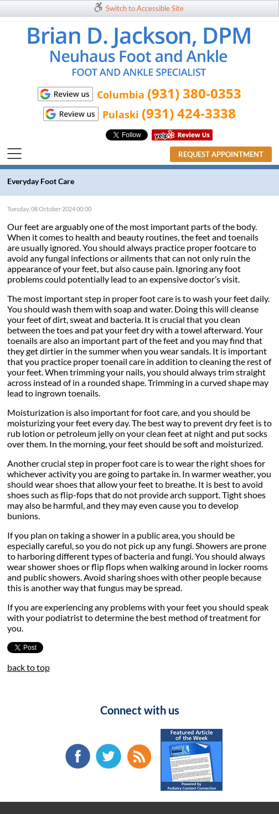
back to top (28, 667)
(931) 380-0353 (194, 93)
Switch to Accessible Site (145, 8)
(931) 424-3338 (189, 113)
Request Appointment (221, 154)
